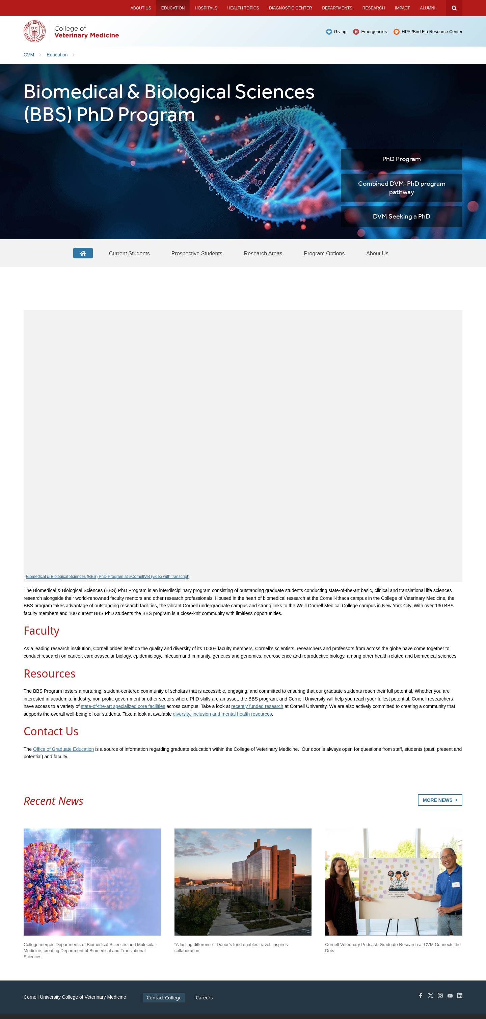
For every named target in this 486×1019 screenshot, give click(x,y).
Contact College (164, 997)
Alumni (427, 8)
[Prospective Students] (197, 253)
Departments (337, 8)
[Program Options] (324, 253)
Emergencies (374, 31)
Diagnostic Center (290, 8)
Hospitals (206, 8)
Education (173, 8)
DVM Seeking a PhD (401, 216)
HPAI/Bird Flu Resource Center (432, 31)
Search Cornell (454, 8)
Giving (340, 31)
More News (440, 800)
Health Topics (243, 8)
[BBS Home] (83, 253)
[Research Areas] (263, 253)
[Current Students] (129, 253)
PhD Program (401, 159)
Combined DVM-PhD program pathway (402, 188)
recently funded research (257, 706)
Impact (402, 8)
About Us (141, 8)
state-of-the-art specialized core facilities (123, 706)
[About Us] (377, 253)
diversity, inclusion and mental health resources (222, 714)
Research (373, 8)
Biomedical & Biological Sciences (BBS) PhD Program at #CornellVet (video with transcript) (107, 576)
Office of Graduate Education (63, 749)
